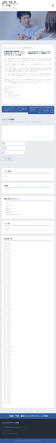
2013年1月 (8, 345)
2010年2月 (8, 403)
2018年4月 (8, 275)
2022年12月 (8, 246)
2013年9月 (8, 330)
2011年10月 (8, 370)
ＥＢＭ (7, 202)
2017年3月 (8, 281)
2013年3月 (8, 341)
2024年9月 (8, 242)
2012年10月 (8, 351)
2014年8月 (8, 310)
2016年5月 (8, 285)
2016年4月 (8, 287)
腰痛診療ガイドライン (10, 208)
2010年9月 (8, 394)
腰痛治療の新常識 (28, 47)
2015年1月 (8, 302)
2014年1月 (8, 322)
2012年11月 (8, 349)
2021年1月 (8, 254)
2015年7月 (8, 295)
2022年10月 (8, 248)
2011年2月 (8, 384)
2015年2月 (8, 301)
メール (4, 148)
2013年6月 (8, 335)
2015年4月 (8, 297)
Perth (34, 440)
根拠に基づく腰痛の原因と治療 (12, 214)
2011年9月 (8, 372)
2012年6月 (8, 359)
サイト (3, 152)
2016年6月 (8, 283)
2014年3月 (8, 318)
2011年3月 (8, 382)
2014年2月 (8, 320)
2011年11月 (8, 368)
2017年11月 (8, 279)
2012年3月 (8, 365)
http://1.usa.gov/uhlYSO (19, 61)
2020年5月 (8, 258)
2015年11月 (8, 291)
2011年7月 (8, 376)
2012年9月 (8, 353)
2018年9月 (8, 266)
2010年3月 (8, 401)
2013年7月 (8, 334)
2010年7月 (8, 396)
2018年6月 (8, 271)
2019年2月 (8, 264)
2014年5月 (8, 314)
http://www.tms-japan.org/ (13, 95)
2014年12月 (8, 304)
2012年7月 (8, 357)
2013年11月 (8, 326)
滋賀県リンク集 (9, 229)
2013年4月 (8, 339)
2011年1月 (8, 386)
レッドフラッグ (19, 60)
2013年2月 (8, 343)
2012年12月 (8, 347)
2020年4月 (8, 260)
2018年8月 (8, 268)
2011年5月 (8, 380)
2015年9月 (8, 293)
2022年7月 (8, 250)
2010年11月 (8, 390)
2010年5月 (8, 400)
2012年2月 (8, 366)
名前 (3, 143)
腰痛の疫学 (8, 210)
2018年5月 (8, 273)
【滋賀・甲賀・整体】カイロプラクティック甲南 (10, 4)
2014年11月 (8, 306)
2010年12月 (8, 388)
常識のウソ (8, 206)
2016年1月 (8, 289)
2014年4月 (8, 316)
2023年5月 (8, 244)
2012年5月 (8, 361)
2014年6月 (8, 312)
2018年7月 (8, 269)
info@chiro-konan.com (11, 433)
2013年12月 (8, 324)
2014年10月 (8, 308)
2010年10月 (8, 392)
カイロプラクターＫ (18, 47)
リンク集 (7, 227)
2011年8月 (8, 374)
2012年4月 (8, 363)
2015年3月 (8, 299)
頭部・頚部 (8, 189)
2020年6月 (8, 256)
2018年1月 (8, 277)
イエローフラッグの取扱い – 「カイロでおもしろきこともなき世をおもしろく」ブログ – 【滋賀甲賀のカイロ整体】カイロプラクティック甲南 (14, 109)
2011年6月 (8, 378)
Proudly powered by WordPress (22, 440)
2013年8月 (8, 332)
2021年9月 (8, 252)
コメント (4, 124)
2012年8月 (8, 355)
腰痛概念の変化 (9, 212)
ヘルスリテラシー (9, 204)
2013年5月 (8, 337)
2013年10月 (8, 328)
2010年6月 (8, 398)
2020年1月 (8, 262)
